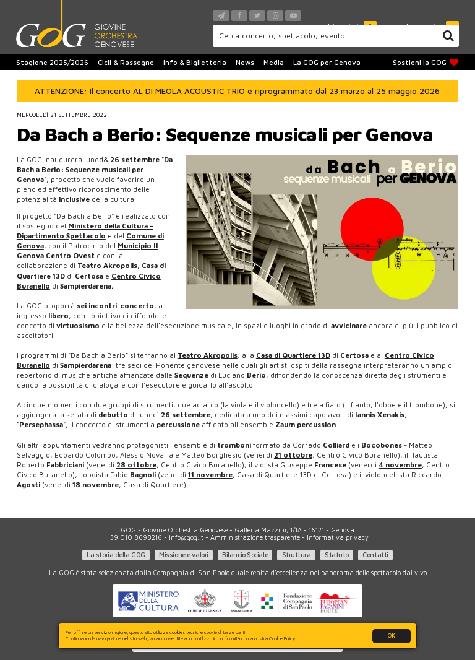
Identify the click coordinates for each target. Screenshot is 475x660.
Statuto (337, 554)
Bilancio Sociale (245, 554)
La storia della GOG (116, 554)
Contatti (375, 554)
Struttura (296, 554)
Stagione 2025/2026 (52, 62)
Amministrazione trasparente (255, 537)
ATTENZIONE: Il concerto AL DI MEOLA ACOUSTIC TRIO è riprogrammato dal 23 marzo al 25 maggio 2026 (237, 91)
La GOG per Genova (327, 62)
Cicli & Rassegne (126, 62)
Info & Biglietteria (194, 62)
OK (391, 635)
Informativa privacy (338, 537)
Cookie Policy (282, 638)
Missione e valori (183, 554)
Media (273, 62)
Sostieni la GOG (426, 62)
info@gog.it (186, 537)
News (245, 62)
